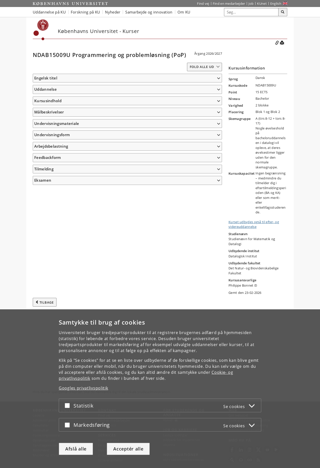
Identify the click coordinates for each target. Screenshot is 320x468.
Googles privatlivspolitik (83, 388)
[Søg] (282, 12)
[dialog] (160, 388)
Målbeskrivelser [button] (49, 163)
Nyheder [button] (112, 11)
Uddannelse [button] (45, 96)
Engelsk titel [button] (45, 77)
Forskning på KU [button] (85, 11)
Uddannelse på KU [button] (49, 11)
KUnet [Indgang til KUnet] (262, 3)
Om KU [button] (184, 11)
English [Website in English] (275, 3)
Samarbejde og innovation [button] (148, 11)
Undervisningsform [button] (52, 307)
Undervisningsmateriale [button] (56, 289)
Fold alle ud (202, 66)
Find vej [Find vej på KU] (203, 3)
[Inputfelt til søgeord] (251, 12)
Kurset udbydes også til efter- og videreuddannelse (253, 224)
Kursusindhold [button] (48, 134)
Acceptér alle (128, 449)
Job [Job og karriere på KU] (251, 3)
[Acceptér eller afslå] (68, 405)
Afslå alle (75, 449)
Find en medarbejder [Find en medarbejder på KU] (229, 3)
